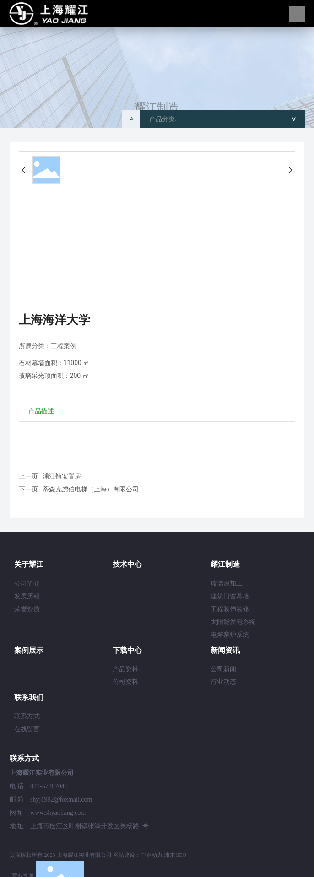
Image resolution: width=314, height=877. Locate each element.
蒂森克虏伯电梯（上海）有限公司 (91, 489)
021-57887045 (49, 786)
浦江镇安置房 (62, 476)
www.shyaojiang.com (58, 812)
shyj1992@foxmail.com (61, 799)
